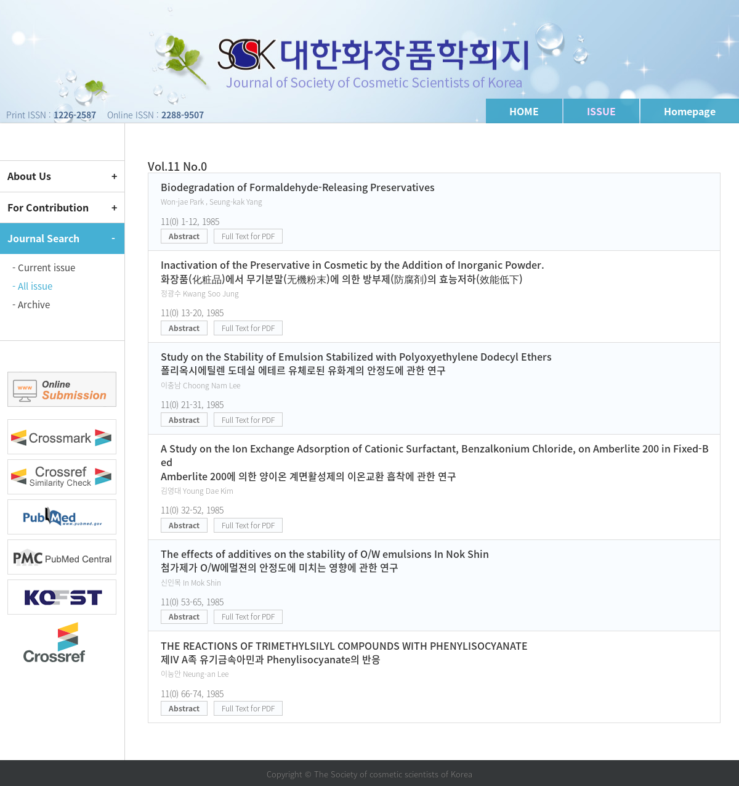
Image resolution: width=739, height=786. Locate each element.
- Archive (31, 304)
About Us (29, 175)
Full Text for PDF (248, 236)
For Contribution (48, 207)
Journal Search (43, 238)
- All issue (32, 286)
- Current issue (43, 267)
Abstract (184, 236)
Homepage (690, 111)
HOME (524, 111)
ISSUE (601, 111)
